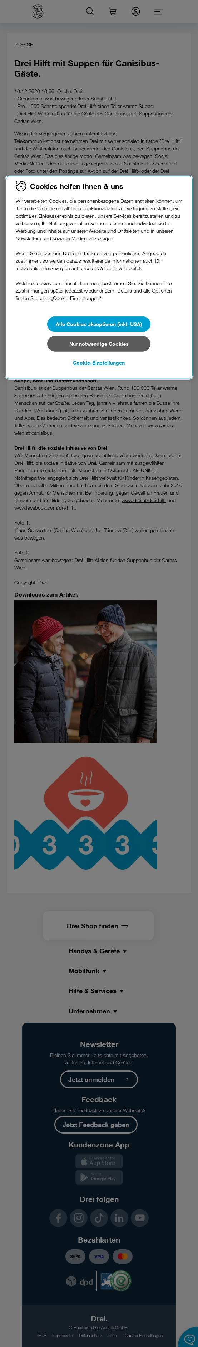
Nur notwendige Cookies (99, 343)
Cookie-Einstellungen (99, 363)
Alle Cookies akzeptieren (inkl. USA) (99, 324)
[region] (99, 278)
